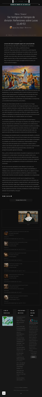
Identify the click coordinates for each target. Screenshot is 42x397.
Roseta (20, 387)
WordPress (25, 387)
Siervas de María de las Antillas (20, 4)
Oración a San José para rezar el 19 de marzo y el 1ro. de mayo (21, 372)
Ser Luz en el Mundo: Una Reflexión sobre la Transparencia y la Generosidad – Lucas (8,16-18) (21, 341)
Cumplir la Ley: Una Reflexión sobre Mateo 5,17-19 (21, 359)
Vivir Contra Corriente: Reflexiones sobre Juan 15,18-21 (21, 349)
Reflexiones (17, 14)
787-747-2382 (21, 1)
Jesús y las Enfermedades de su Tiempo (20, 334)
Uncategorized (23, 14)
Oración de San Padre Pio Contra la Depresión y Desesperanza (21, 328)
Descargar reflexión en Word (21, 200)
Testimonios (26, 1)
